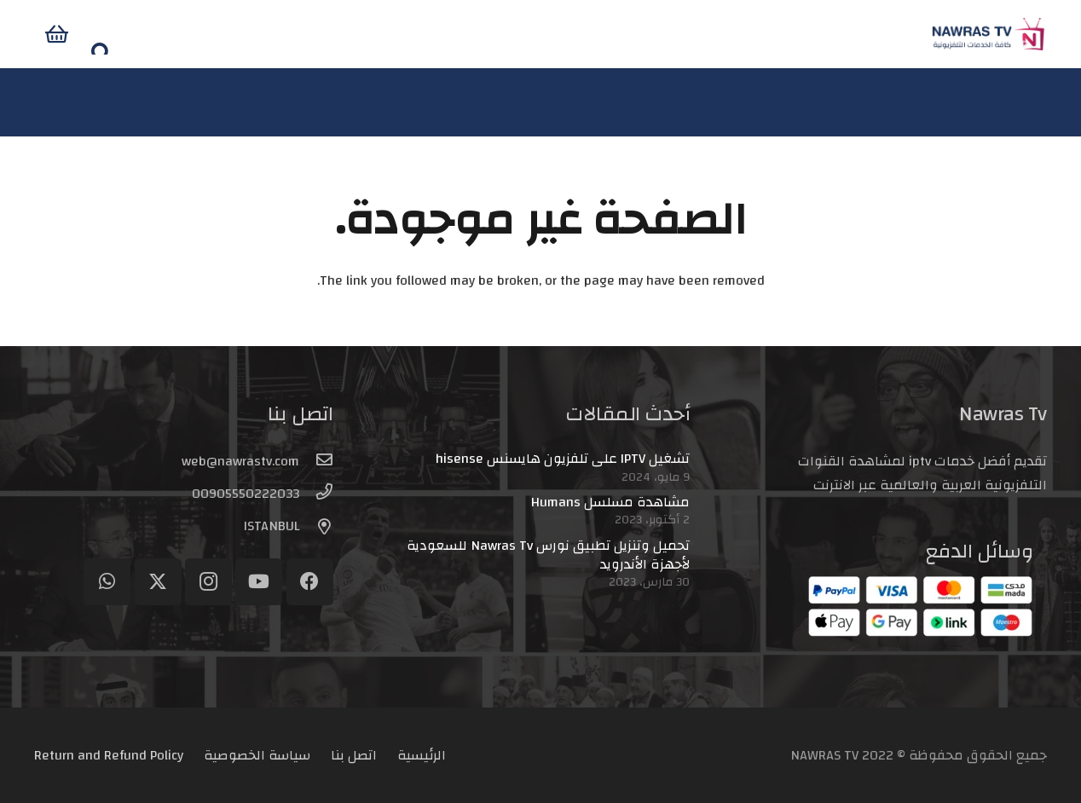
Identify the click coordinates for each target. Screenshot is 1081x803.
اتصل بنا (354, 755)
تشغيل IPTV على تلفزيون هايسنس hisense (563, 458)
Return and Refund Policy (108, 755)
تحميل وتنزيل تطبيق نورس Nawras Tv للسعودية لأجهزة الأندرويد (548, 555)
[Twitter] (158, 581)
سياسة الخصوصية (257, 755)
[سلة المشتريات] (108, 34)
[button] (46, 34)
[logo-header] (937, 34)
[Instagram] (208, 581)
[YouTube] (258, 581)
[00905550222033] (316, 493)
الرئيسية (421, 755)
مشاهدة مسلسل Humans (610, 502)
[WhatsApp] (107, 581)
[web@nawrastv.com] (316, 461)
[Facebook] (309, 581)
